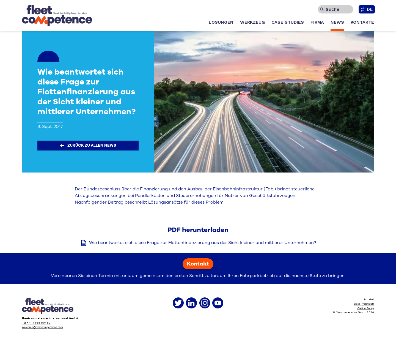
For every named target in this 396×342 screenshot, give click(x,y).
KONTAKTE (362, 22)
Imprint (369, 299)
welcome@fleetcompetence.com (42, 327)
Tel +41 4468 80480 (36, 322)
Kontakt (198, 263)
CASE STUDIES (287, 22)
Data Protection (364, 303)
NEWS (337, 22)
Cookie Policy (365, 308)
